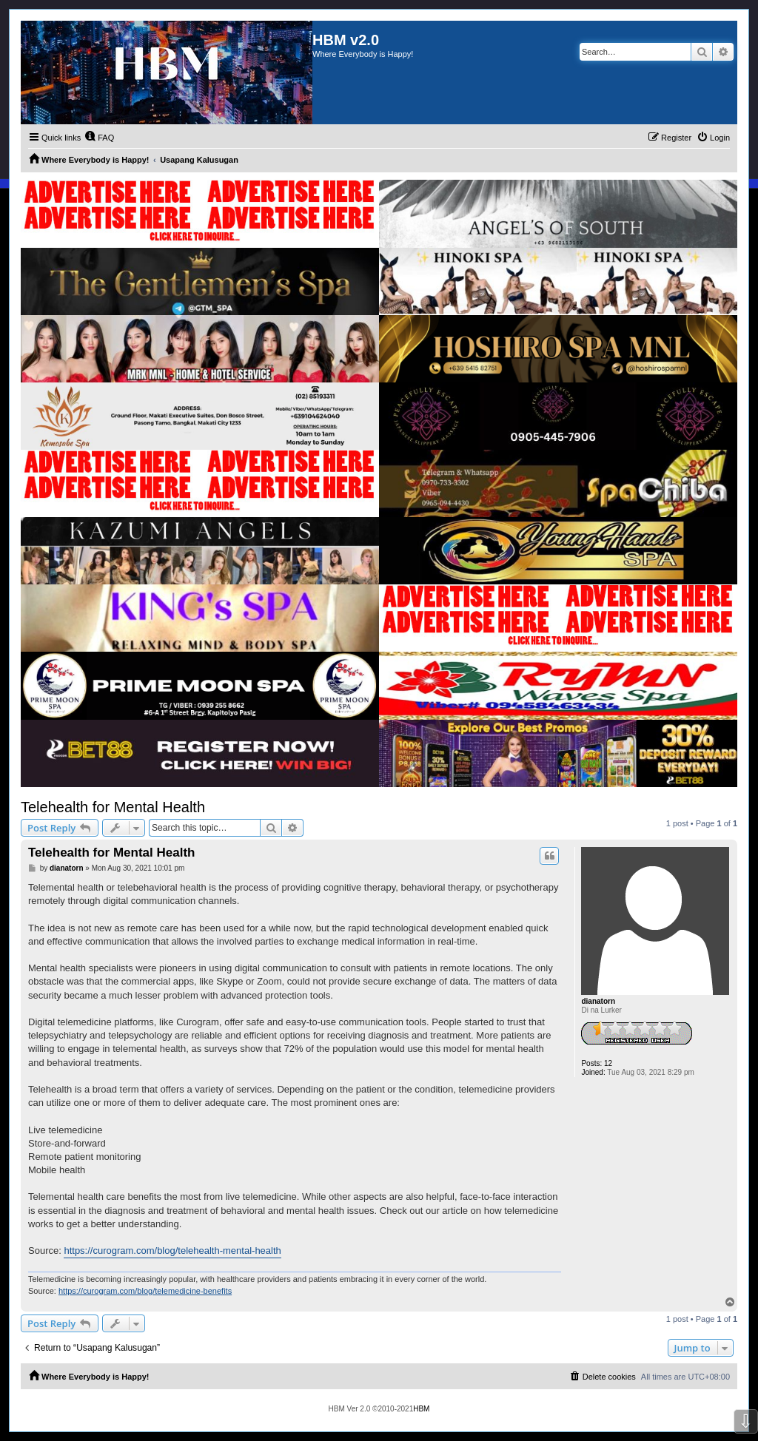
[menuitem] (99, 137)
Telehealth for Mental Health (113, 807)
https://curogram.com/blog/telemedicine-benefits (145, 1290)
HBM (421, 1409)
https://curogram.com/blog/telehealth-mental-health (172, 1250)
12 (608, 1063)
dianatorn (598, 1001)
